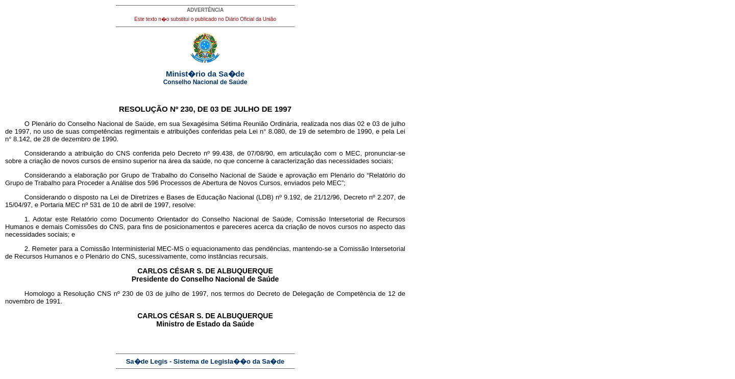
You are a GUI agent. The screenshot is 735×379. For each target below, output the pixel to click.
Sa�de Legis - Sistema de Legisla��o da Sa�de (205, 361)
